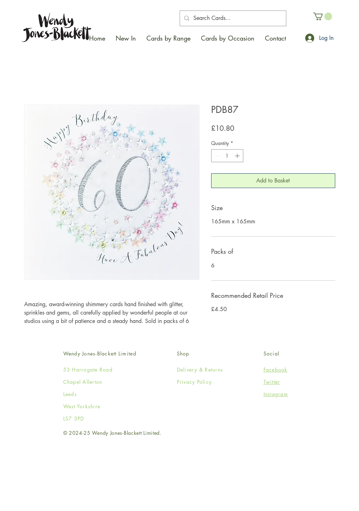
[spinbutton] (227, 156)
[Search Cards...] (232, 18)
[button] (168, 38)
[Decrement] (216, 156)
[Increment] (238, 156)
